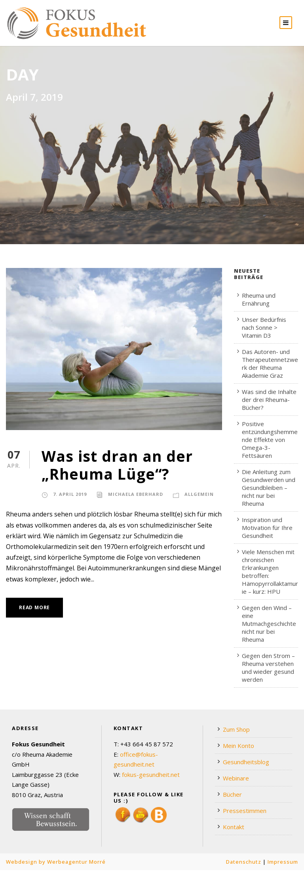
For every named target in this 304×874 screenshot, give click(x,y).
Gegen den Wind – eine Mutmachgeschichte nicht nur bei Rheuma (269, 627)
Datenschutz (243, 865)
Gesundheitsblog (246, 766)
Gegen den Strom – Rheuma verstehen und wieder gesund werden (268, 671)
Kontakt (233, 831)
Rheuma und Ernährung (259, 303)
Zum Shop (236, 733)
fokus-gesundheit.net (151, 778)
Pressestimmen (244, 815)
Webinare (236, 782)
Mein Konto (238, 750)
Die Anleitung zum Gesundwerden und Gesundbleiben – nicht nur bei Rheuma (268, 491)
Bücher (232, 798)
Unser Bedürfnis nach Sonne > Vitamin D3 (264, 331)
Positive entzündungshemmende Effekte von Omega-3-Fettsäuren (270, 443)
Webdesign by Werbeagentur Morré (56, 865)
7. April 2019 (70, 498)
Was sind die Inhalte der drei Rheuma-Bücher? (269, 403)
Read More (34, 611)
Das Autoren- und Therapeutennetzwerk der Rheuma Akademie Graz (270, 367)
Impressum (283, 865)
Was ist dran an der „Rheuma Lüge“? (117, 469)
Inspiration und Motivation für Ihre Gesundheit (267, 531)
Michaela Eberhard (135, 498)
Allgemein (199, 498)
